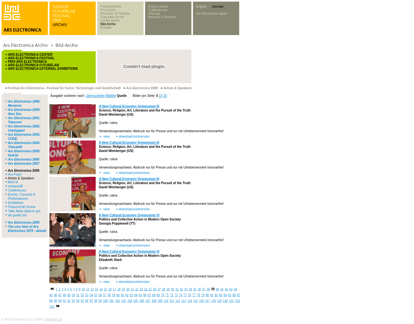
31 (177, 289)
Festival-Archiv (111, 6)
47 (60, 295)
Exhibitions (15, 203)
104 (129, 300)
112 (177, 300)
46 (55, 295)
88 (51, 300)
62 (127, 295)
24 (145, 289)
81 (211, 295)
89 (55, 300)
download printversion (134, 136)
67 (149, 295)
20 (165, 95)
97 (91, 300)
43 (231, 289)
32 (181, 289)
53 (86, 295)
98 (95, 300)
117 (207, 300)
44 (235, 289)
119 (219, 300)
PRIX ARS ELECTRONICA (27, 61)
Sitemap (154, 13)
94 (77, 300)
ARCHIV (60, 25)
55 (95, 295)
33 (186, 289)
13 (96, 289)
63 (131, 295)
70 (162, 295)
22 (136, 289)
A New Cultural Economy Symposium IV (129, 215)
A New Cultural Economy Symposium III (129, 106)
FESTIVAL (61, 16)
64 (135, 295)
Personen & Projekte (115, 13)
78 (198, 295)
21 (132, 289)
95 (82, 300)
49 (68, 295)
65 (140, 295)
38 (208, 289)
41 (222, 289)
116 (201, 300)
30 (172, 289)
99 (100, 300)
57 (104, 295)
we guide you (17, 215)
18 (119, 289)
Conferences (17, 190)
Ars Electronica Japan (211, 13)
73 (176, 295)
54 (91, 295)
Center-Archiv (110, 20)
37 (203, 289)
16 (110, 289)
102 (117, 300)
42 (226, 289)
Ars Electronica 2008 (23, 170)
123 (51, 306)
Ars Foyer (15, 174)
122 (237, 300)
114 (189, 300)
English (201, 6)
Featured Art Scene (21, 207)
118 (213, 300)
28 (163, 289)
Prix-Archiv (108, 10)
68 (153, 295)
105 (135, 300)
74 (180, 295)
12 (92, 289)
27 (159, 289)
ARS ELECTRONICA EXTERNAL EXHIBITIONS (43, 68)
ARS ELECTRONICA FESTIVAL (31, 58)
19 (123, 289)
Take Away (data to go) (24, 211)
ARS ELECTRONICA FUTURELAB (33, 65)
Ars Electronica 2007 (23, 163)
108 (154, 300)
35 (194, 289)
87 (238, 295)
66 (144, 295)
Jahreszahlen (95, 95)
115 (195, 300)
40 (217, 289)
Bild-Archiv (108, 24)
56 (100, 295)
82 (216, 295)
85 (229, 295)
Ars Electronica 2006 (23, 159)
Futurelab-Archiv (112, 17)
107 (147, 300)
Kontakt (105, 27)
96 (86, 300)
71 (167, 295)
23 (141, 289)
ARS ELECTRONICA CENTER (30, 54)
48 (64, 295)
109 (160, 300)
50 (73, 295)
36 (199, 289)
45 (51, 295)
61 (122, 295)
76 (189, 295)
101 (111, 300)
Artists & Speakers (21, 178)
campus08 (15, 186)
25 (150, 289)
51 (77, 295)
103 (123, 300)
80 (207, 295)
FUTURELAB (64, 11)
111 (172, 300)
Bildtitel (111, 95)
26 (154, 289)
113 (183, 300)
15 (105, 289)
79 (202, 295)
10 (160, 95)
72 (171, 295)
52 (82, 295)
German (217, 6)
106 (141, 300)
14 (101, 289)
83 (220, 295)
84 (225, 295)
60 (118, 295)
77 (194, 295)
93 (73, 300)
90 (60, 300)
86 (234, 295)
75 (185, 295)
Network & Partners (162, 17)
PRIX (57, 20)
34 (190, 289)
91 (64, 300)
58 (109, 295)
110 (166, 300)
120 (225, 300)
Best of (13, 182)
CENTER (60, 7)
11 (87, 289)
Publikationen (157, 10)
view (106, 136)
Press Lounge (158, 6)
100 (105, 300)
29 (168, 289)
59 (113, 295)
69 (158, 295)
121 (231, 300)
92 (68, 300)
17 (114, 289)
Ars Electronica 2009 (23, 222)
